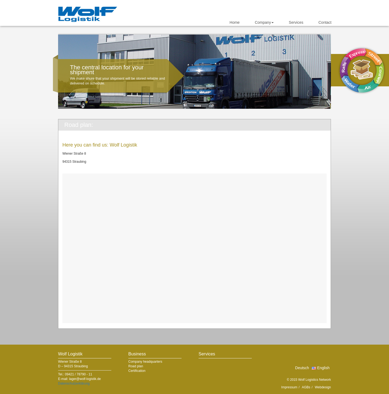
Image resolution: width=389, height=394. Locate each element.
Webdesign (323, 387)
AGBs (306, 387)
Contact (324, 22)
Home (235, 22)
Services (296, 22)
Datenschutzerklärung (74, 383)
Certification (136, 371)
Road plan (135, 366)
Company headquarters (145, 362)
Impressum (289, 387)
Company (264, 22)
